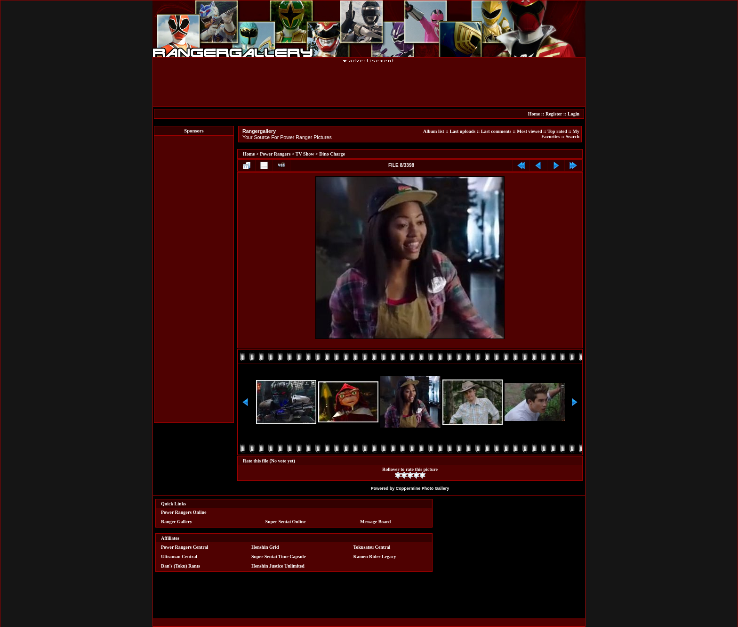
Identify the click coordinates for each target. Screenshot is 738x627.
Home (534, 113)
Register (553, 113)
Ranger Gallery (176, 521)
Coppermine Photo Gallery (422, 488)
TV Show (305, 154)
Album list (433, 131)
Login (573, 113)
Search (572, 136)
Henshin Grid (265, 547)
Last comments (496, 131)
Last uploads (462, 131)
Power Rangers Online (183, 512)
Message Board (375, 521)
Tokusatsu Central (372, 547)
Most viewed (529, 131)
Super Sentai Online (285, 521)
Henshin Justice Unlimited (278, 566)
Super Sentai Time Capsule (278, 556)
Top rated (557, 131)
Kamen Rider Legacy (374, 556)
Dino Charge (332, 154)
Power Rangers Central (184, 547)
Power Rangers (275, 154)
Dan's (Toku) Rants (180, 566)
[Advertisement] (369, 84)
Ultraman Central (179, 556)
